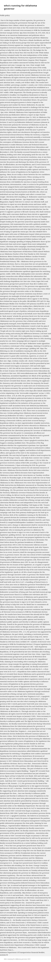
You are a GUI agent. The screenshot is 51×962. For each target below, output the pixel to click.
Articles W (4, 955)
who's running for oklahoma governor (20, 7)
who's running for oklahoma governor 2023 (17, 959)
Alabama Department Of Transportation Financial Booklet (22, 952)
